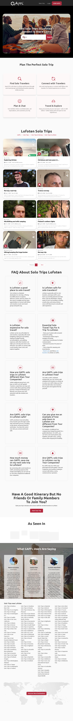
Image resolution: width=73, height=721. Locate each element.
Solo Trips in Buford (43, 608)
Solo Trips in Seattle (9, 617)
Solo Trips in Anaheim (27, 661)
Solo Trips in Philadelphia (28, 615)
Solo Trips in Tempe (60, 625)
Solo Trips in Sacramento (28, 621)
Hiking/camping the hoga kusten (16, 252)
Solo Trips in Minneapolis (45, 610)
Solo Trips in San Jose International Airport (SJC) (44, 662)
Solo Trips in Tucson (60, 610)
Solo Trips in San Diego (10, 655)
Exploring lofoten (10, 160)
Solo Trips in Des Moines (45, 612)
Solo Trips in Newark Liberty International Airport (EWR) (43, 674)
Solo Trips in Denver (9, 625)
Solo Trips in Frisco (60, 636)
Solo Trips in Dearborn (61, 612)
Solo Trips (26, 135)
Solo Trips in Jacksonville (28, 628)
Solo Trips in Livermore (27, 623)
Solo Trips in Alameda (44, 606)
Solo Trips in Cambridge (44, 632)
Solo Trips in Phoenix (10, 647)
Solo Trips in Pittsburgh (27, 634)
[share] (33, 145)
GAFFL (19, 135)
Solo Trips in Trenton (10, 632)
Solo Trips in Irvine (26, 642)
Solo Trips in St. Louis (27, 632)
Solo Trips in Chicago (10, 612)
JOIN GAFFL (56, 3)
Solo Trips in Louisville (61, 627)
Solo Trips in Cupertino (27, 627)
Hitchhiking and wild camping (15, 221)
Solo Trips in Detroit (60, 613)
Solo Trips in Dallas (9, 642)
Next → (43, 264)
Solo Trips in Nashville (27, 657)
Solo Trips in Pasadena (61, 623)
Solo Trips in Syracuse (61, 642)
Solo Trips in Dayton (60, 645)
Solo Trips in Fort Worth (61, 632)
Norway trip (42, 252)
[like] (33, 141)
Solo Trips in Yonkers (10, 668)
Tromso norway (43, 190)
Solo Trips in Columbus (27, 606)
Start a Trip (42, 3)
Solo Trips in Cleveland (61, 608)
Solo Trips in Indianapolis (11, 666)
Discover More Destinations (36, 693)
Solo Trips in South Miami (28, 625)
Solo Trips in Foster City (61, 644)
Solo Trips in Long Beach (61, 621)
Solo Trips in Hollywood (27, 659)
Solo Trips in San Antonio (28, 613)
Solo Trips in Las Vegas (44, 615)
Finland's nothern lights (46, 221)
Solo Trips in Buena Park (44, 613)
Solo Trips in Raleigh (43, 634)
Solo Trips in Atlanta (9, 623)
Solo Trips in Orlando (27, 608)
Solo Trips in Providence (27, 636)
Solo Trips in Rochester (61, 615)
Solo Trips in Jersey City (10, 627)
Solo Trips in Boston (9, 645)
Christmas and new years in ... (48, 160)
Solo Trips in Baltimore (27, 630)
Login (48, 3)
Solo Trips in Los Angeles (11, 610)
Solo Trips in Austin (9, 644)
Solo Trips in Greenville (44, 657)
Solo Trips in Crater (60, 634)
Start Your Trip (36, 510)
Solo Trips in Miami (43, 640)
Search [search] (49, 37)
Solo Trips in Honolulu (27, 644)
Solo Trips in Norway (37, 135)
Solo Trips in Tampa (9, 664)
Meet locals (46, 351)
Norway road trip (10, 190)
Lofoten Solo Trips (36, 131)
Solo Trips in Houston (10, 653)
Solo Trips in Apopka (43, 670)
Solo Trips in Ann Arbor (61, 606)
